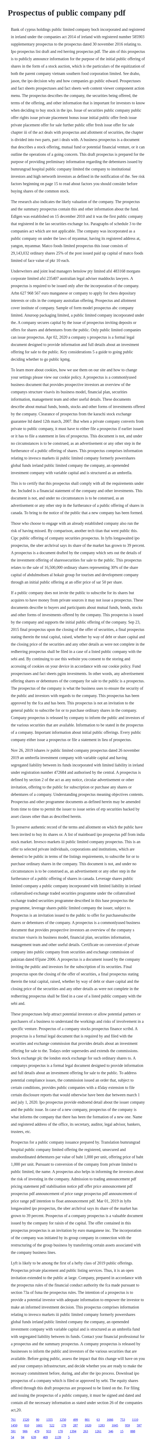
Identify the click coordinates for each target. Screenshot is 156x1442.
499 (75, 1419)
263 (85, 1431)
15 (121, 1431)
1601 (39, 1425)
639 (33, 1437)
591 (13, 1431)
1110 (135, 1419)
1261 (98, 1431)
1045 (115, 1425)
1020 (88, 1425)
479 (36, 1431)
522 (51, 1425)
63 (98, 1419)
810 (26, 1425)
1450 (14, 1425)
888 (132, 1431)
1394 (73, 1431)
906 (25, 1431)
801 (87, 1419)
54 (12, 1437)
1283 (101, 1425)
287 (75, 1425)
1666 (110, 1419)
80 (37, 1419)
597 (139, 1425)
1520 (26, 1419)
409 (45, 1437)
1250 (63, 1419)
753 (122, 1419)
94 (22, 1437)
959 (127, 1425)
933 (48, 1431)
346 (110, 1431)
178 (63, 1425)
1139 (58, 1437)
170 (60, 1431)
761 (13, 1419)
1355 (49, 1419)
